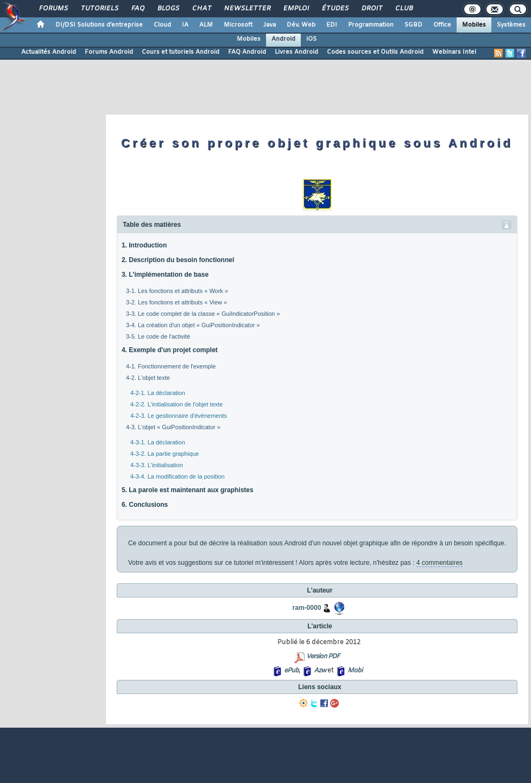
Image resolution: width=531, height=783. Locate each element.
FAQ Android (247, 52)
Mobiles (474, 25)
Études (334, 8)
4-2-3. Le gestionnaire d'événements (178, 415)
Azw (320, 670)
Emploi (295, 8)
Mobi (354, 670)
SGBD (413, 25)
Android (283, 39)
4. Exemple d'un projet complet (170, 350)
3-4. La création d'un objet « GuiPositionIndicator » (193, 325)
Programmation (371, 25)
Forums (52, 8)
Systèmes (511, 25)
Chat (201, 8)
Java (269, 25)
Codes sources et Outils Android (375, 52)
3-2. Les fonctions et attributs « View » (176, 302)
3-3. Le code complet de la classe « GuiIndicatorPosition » (203, 313)
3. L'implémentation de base (165, 274)
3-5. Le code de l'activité (158, 336)
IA (185, 25)
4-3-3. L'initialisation (156, 465)
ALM (206, 25)
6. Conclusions (145, 504)
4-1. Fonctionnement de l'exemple (171, 366)
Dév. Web (301, 25)
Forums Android (109, 52)
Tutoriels (99, 8)
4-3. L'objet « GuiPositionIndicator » (173, 427)
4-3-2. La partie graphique (164, 453)
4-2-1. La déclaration (157, 393)
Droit (371, 8)
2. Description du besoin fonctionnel (178, 260)
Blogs (168, 8)
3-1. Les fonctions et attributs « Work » (177, 291)
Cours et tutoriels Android (180, 52)
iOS (311, 39)
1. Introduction (144, 245)
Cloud (162, 25)
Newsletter (247, 8)
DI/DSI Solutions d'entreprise (99, 25)
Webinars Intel (454, 52)
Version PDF (322, 656)
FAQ (137, 8)
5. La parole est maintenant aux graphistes (188, 490)
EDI (331, 25)
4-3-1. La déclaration (157, 442)
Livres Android (296, 52)
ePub (291, 670)
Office (442, 25)
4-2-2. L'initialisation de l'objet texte (176, 404)
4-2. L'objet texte (148, 377)
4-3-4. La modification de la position (177, 476)
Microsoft (238, 25)
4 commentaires (439, 562)
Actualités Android (48, 52)
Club (403, 8)
